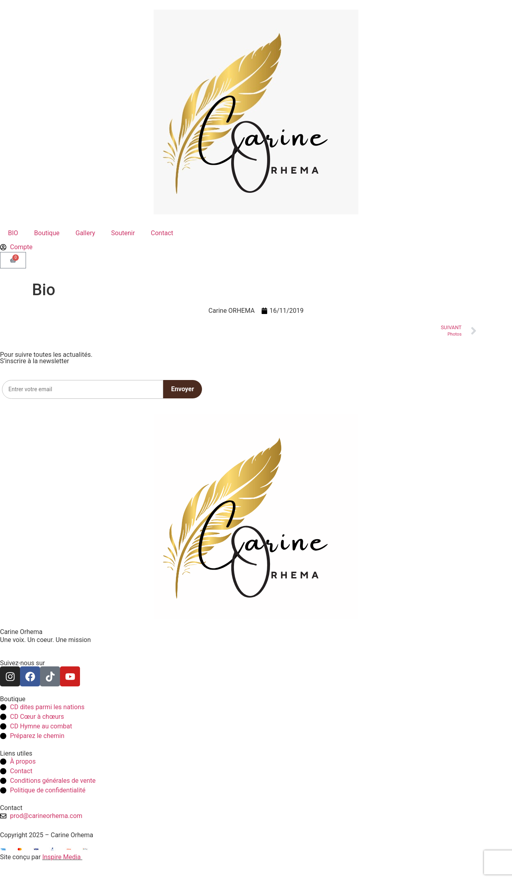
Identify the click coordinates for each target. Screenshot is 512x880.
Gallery (85, 233)
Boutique (46, 233)
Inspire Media (62, 857)
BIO (13, 233)
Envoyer (182, 389)
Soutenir (123, 233)
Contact (162, 233)
